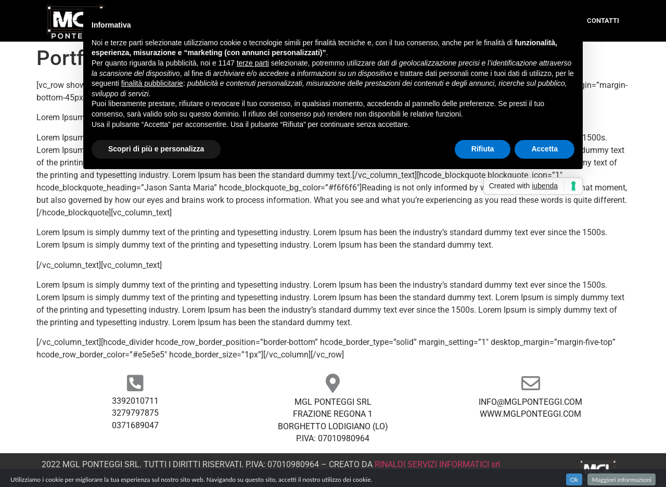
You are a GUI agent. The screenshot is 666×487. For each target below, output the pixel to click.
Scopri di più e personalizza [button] (156, 149)
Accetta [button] (544, 149)
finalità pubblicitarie (152, 83)
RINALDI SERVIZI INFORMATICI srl (437, 464)
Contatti (603, 20)
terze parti (253, 63)
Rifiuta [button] (482, 149)
